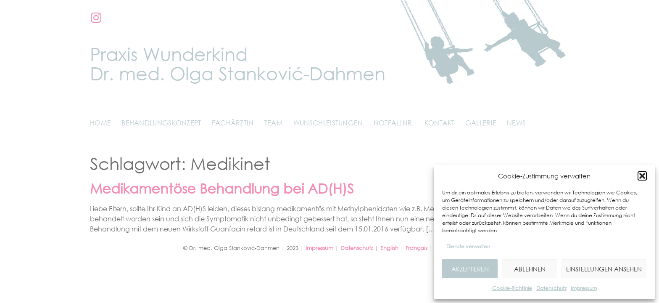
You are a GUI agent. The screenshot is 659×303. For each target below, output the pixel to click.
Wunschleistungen (328, 123)
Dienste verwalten (468, 246)
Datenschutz (551, 288)
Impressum (584, 288)
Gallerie (480, 123)
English (389, 248)
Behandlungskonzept (161, 123)
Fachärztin (233, 123)
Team (273, 123)
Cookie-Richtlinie (512, 288)
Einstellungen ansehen (604, 269)
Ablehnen (530, 269)
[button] (642, 176)
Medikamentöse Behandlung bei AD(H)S (222, 188)
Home (100, 123)
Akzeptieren (470, 269)
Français (416, 248)
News (516, 123)
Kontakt (439, 123)
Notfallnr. (394, 123)
